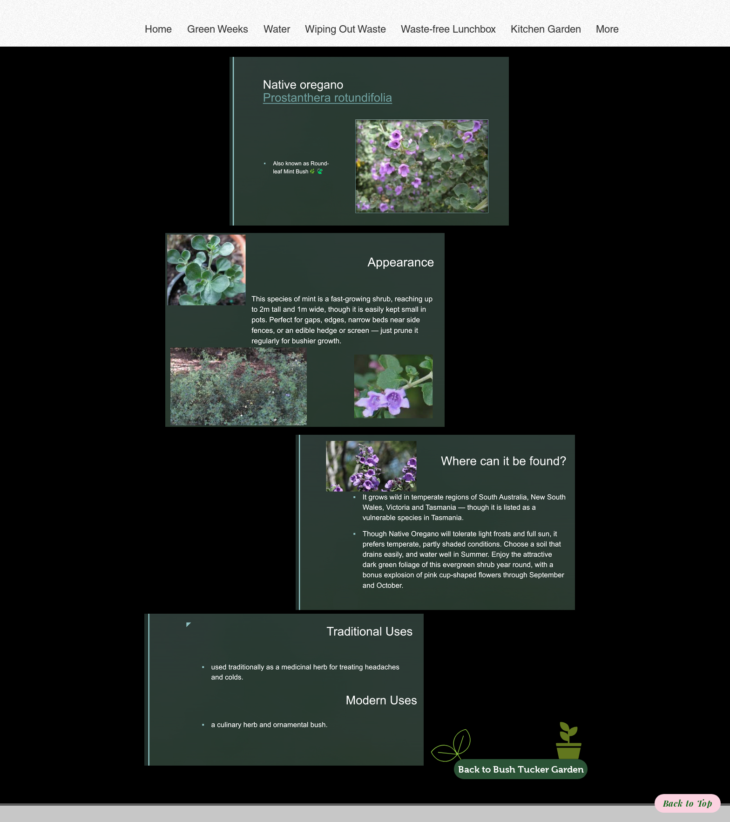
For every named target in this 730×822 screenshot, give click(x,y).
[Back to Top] (688, 803)
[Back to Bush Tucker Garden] (521, 769)
